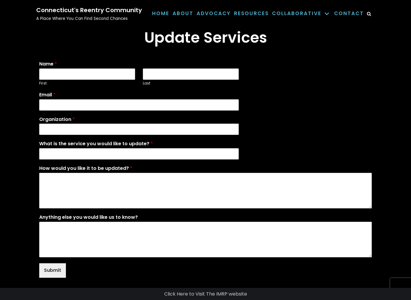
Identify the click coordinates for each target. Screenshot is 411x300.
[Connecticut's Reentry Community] (89, 13)
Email (47, 95)
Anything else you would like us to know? (88, 217)
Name (48, 64)
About (183, 13)
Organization (57, 120)
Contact (349, 13)
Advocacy (214, 13)
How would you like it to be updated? (85, 168)
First (43, 83)
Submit (52, 270)
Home (160, 13)
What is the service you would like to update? (96, 144)
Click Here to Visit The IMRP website (205, 294)
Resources (251, 13)
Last (146, 83)
